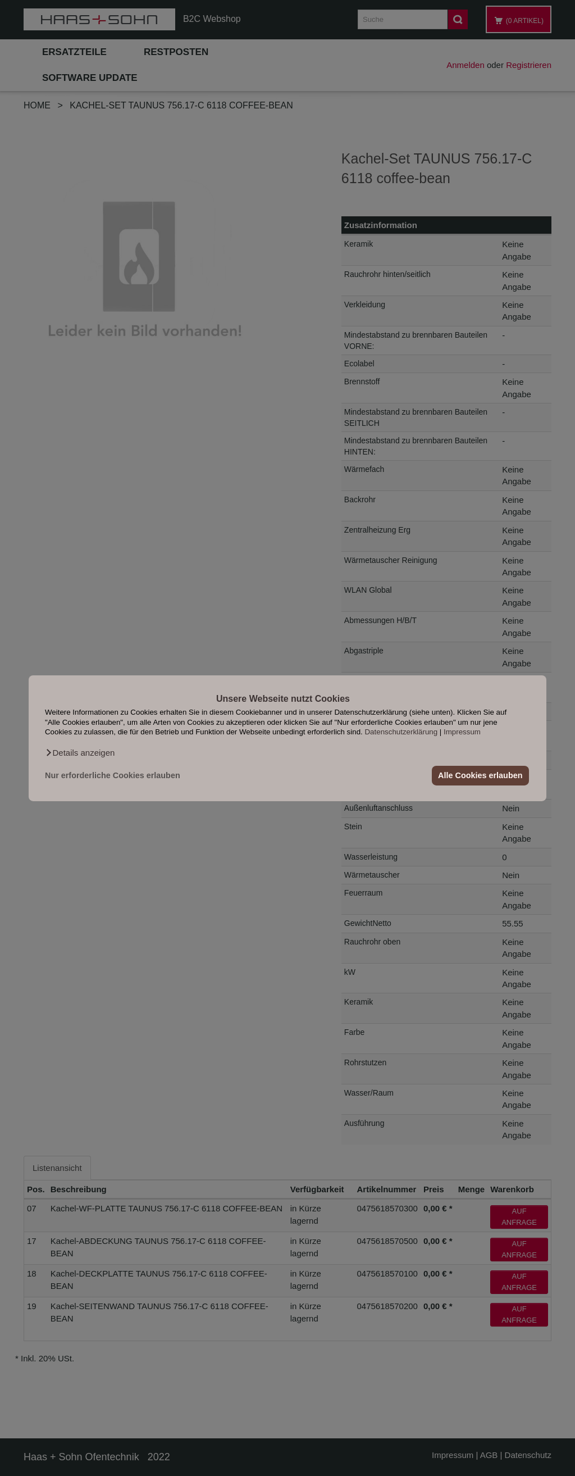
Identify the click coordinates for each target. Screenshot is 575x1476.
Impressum (462, 732)
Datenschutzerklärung (400, 732)
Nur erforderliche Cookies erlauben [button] (112, 775)
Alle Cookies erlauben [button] (480, 775)
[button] (80, 752)
